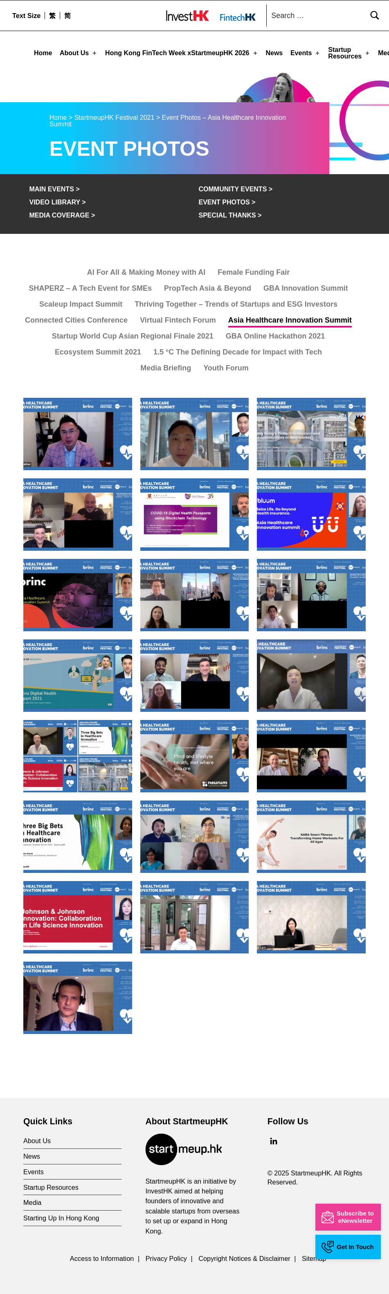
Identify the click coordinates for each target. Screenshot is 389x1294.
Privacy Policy (166, 1256)
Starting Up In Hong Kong (61, 1216)
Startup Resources (349, 53)
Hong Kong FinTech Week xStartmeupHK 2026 (181, 52)
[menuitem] (52, 15)
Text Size (26, 15)
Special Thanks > (229, 213)
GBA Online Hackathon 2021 (275, 334)
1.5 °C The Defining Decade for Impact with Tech (237, 350)
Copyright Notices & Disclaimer (244, 1256)
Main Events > (54, 187)
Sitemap (314, 1256)
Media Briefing (165, 366)
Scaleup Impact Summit (80, 302)
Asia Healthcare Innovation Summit (290, 318)
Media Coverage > (62, 213)
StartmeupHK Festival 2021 (114, 115)
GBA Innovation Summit (305, 286)
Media (32, 1200)
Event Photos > (226, 200)
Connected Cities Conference (76, 318)
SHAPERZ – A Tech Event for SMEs (90, 286)
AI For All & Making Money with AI (146, 270)
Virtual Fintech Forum (178, 318)
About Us (79, 52)
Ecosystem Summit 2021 (98, 350)
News (274, 52)
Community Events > (235, 187)
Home (43, 52)
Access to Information (102, 1256)
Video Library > (57, 200)
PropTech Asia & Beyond (207, 286)
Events (305, 52)
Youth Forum (226, 366)
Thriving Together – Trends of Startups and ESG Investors (236, 302)
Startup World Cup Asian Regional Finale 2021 (133, 334)
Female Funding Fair (254, 270)
